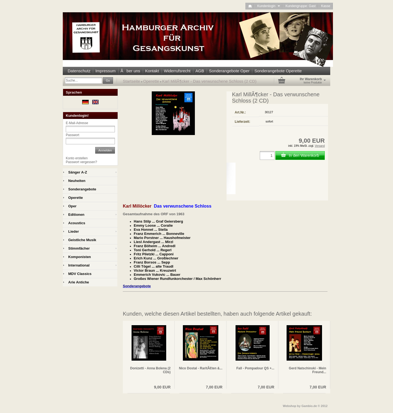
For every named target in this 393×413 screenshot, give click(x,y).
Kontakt (152, 70)
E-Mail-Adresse (77, 123)
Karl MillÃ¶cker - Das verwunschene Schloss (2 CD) (209, 81)
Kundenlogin (268, 6)
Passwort (72, 135)
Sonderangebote (82, 189)
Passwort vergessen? (81, 162)
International (79, 265)
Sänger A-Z (77, 172)
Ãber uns (130, 70)
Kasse (325, 6)
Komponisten (79, 257)
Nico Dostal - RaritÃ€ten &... (200, 368)
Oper (72, 206)
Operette (151, 81)
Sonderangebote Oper (229, 70)
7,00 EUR (214, 387)
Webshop (289, 406)
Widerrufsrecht (177, 70)
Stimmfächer (79, 248)
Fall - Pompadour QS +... (255, 368)
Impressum (105, 70)
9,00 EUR (162, 387)
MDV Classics (79, 274)
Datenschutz (79, 70)
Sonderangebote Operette (278, 70)
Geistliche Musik (82, 240)
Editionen (76, 215)
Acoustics (76, 223)
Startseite (131, 81)
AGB (199, 70)
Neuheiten (76, 181)
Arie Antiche (78, 282)
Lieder (73, 231)
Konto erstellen (77, 158)
